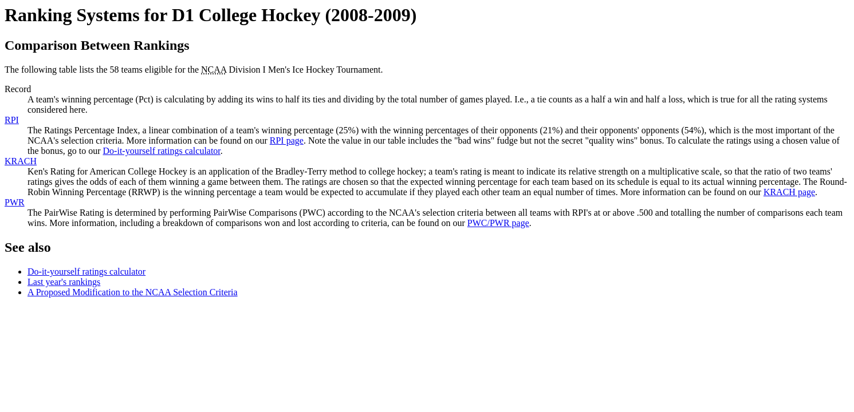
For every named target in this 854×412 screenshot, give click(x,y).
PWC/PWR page (498, 223)
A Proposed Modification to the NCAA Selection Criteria (132, 292)
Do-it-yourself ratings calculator (162, 151)
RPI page (287, 140)
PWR (15, 202)
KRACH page (789, 192)
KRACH (21, 161)
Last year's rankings (63, 282)
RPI (12, 120)
